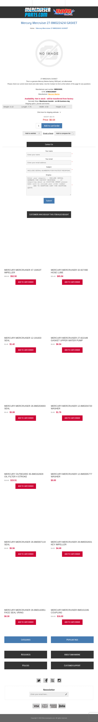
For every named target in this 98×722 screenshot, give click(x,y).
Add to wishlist (30, 133)
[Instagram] (59, 680)
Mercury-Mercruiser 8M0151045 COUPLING (70, 611)
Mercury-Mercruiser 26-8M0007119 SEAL (25, 543)
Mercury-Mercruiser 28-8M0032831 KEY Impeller (71, 543)
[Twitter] (39, 680)
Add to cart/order (52, 125)
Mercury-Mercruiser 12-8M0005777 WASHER (71, 475)
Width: (43, 107)
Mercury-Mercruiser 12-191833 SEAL (22, 339)
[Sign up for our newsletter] (47, 694)
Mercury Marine (54, 94)
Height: (61, 107)
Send (66, 694)
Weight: (8, 107)
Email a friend (48, 133)
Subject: (49, 167)
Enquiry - (49, 175)
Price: (46, 120)
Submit (49, 200)
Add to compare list (63, 133)
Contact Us (49, 144)
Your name (49, 151)
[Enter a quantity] (38, 125)
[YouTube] (52, 680)
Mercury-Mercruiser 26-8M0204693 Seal (25, 407)
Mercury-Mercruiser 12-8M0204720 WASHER (71, 407)
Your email (49, 159)
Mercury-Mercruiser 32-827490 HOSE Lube (69, 271)
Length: (26, 107)
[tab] (49, 144)
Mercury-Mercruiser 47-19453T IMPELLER (22, 271)
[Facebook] (46, 680)
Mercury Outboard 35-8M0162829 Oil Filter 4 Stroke (23, 475)
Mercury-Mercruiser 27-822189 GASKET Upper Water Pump (69, 339)
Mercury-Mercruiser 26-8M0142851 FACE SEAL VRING (25, 611)
